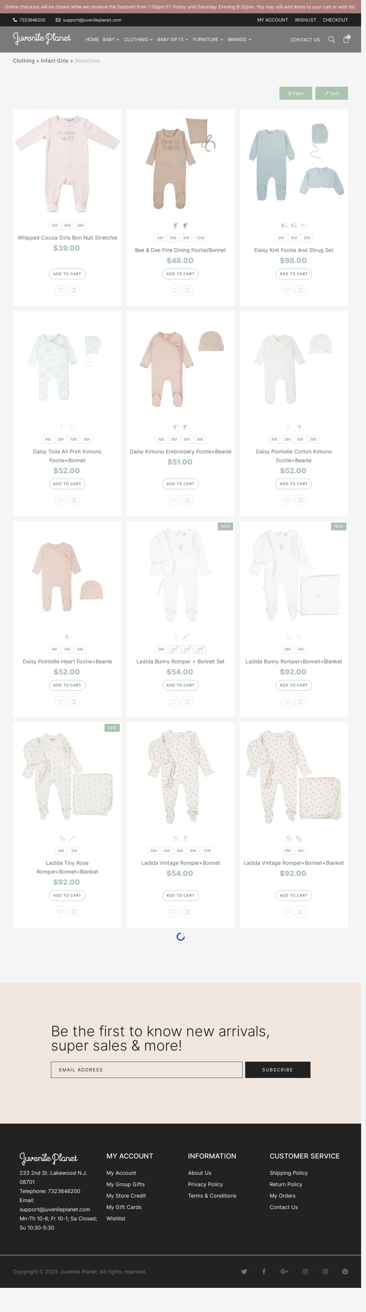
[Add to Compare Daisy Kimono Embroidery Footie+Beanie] (187, 509)
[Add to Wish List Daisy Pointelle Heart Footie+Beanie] (61, 715)
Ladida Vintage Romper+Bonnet (180, 876)
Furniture (205, 39)
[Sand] (299, 645)
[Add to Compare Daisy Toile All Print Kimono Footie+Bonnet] (74, 509)
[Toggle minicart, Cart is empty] (342, 39)
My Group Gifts (125, 1201)
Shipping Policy (289, 1190)
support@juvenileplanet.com (55, 1226)
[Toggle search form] (328, 39)
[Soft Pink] (67, 645)
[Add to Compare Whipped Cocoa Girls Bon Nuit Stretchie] (74, 295)
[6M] (67, 225)
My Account (121, 1190)
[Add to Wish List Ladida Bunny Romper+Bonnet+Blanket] (287, 715)
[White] (289, 431)
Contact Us (305, 39)
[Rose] (176, 645)
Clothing (136, 39)
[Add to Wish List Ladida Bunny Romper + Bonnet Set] (174, 715)
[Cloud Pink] (176, 225)
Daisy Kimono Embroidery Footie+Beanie (180, 455)
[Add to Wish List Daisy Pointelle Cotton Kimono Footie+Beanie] (287, 509)
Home (92, 39)
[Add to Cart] (67, 278)
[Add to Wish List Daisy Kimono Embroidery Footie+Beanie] (174, 509)
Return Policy (286, 1201)
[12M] (200, 237)
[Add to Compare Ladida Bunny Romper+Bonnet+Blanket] (300, 715)
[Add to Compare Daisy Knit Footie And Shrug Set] (300, 295)
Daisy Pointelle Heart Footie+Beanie (67, 670)
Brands (237, 39)
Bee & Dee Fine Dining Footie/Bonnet (180, 250)
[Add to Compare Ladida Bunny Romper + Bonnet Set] (187, 715)
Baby (109, 39)
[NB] (48, 443)
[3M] (54, 225)
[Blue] (294, 225)
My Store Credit (126, 1213)
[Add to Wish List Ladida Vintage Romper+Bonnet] (174, 929)
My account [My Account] (272, 19)
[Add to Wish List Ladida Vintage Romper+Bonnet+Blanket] (287, 929)
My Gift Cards (123, 1224)
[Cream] (304, 225)
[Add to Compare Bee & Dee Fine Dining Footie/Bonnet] (187, 295)
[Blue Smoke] (185, 225)
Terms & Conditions (212, 1213)
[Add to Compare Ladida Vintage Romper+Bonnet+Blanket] (300, 929)
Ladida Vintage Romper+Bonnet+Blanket (294, 876)
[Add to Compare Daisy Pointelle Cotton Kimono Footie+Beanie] (300, 509)
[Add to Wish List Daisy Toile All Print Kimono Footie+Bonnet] (61, 509)
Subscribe (277, 1087)
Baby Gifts (170, 39)
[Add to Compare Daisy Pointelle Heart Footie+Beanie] (74, 715)
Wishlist (305, 19)
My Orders (282, 1213)
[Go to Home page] (44, 38)
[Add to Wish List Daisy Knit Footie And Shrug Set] (287, 295)
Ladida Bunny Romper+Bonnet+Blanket (294, 670)
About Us (199, 1190)
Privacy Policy (205, 1201)
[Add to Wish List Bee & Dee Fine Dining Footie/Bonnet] (174, 295)
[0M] (161, 657)
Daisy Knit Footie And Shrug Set (293, 250)
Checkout (335, 19)
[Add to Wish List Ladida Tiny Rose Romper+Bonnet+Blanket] (61, 929)
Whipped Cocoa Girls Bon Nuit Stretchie (67, 237)
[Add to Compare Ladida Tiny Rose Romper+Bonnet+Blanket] (74, 929)
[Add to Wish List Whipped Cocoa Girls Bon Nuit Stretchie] (61, 295)
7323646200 (64, 1208)
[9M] (80, 225)
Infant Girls (55, 61)
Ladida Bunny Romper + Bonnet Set (180, 670)
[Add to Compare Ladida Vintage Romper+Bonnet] (187, 929)
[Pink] (284, 225)
